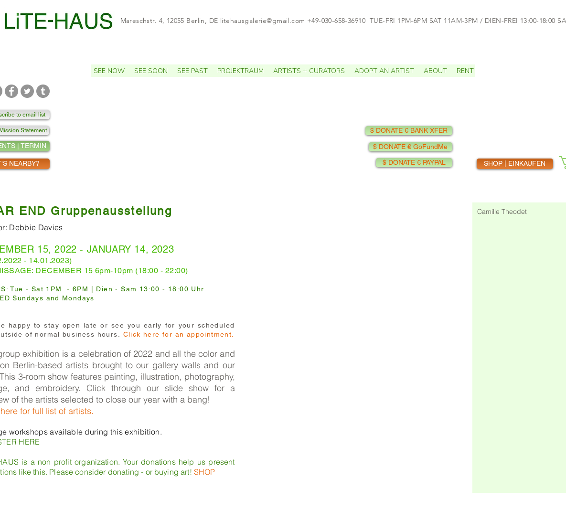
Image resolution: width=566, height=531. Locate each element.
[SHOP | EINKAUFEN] (515, 164)
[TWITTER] (27, 91)
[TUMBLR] (43, 91)
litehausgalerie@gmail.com (262, 20)
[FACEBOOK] (11, 91)
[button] (151, 70)
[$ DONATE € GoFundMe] (410, 146)
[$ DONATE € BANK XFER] (408, 130)
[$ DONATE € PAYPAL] (414, 162)
